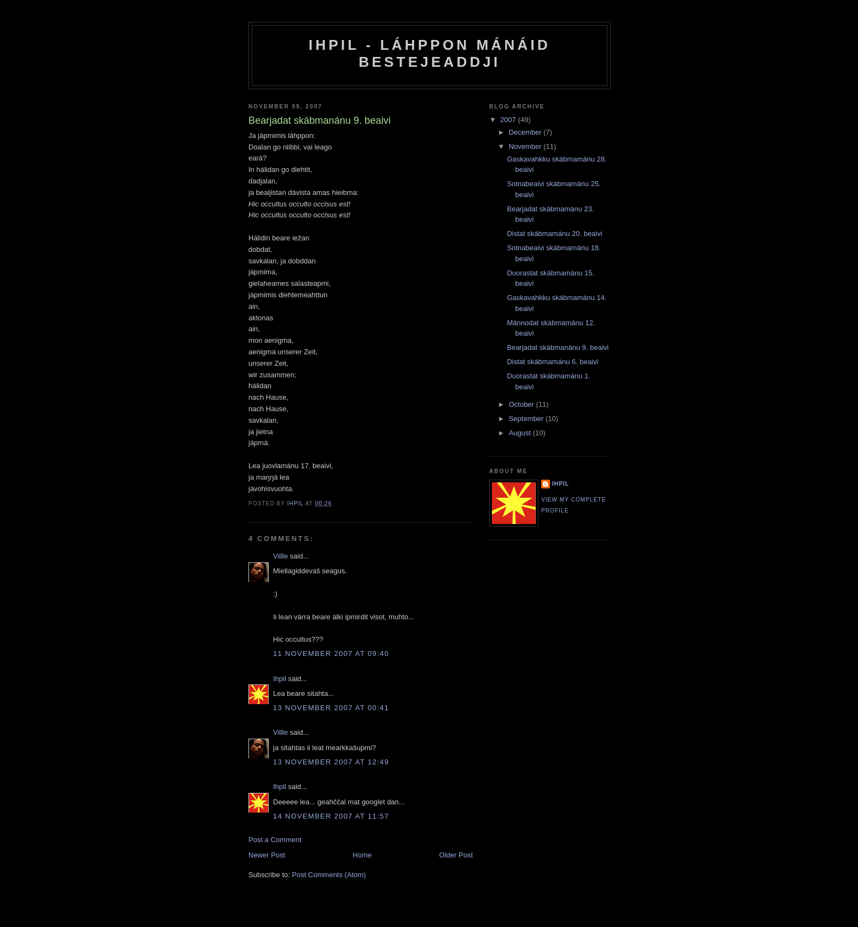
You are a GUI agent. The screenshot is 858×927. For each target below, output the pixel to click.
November (526, 146)
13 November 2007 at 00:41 (331, 708)
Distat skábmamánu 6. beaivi (552, 362)
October (522, 404)
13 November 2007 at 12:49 (331, 762)
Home (362, 855)
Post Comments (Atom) (329, 875)
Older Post (456, 855)
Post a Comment (275, 840)
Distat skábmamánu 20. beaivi (554, 233)
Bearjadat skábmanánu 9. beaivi (557, 347)
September (527, 418)
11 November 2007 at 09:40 (331, 653)
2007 (509, 120)
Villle (280, 556)
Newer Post (266, 855)
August (521, 433)
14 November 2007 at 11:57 (331, 816)
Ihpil (279, 679)
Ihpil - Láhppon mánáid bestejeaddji (429, 53)
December (526, 132)
